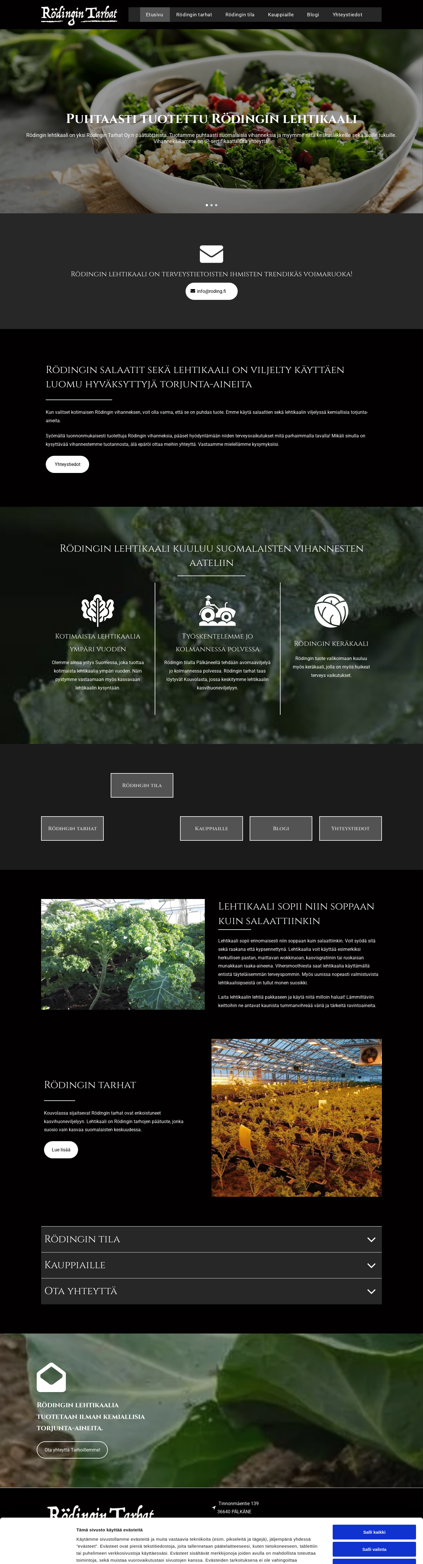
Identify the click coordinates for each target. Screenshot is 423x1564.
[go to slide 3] (216, 205)
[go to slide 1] (207, 205)
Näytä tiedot (311, 1552)
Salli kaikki (374, 1487)
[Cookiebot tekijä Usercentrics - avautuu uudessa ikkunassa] (37, 1552)
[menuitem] (155, 14)
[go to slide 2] (211, 205)
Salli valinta (374, 1504)
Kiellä (374, 1521)
